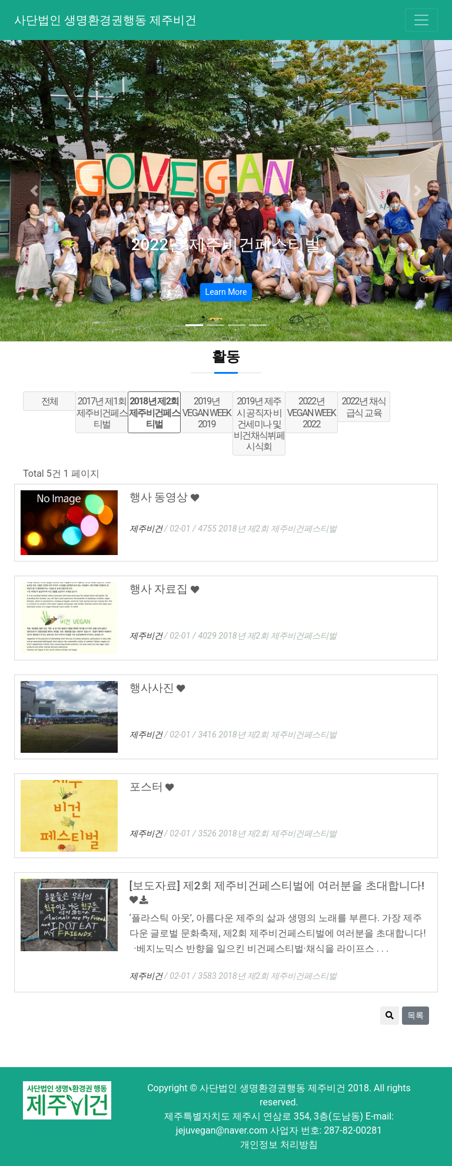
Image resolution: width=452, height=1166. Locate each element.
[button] (34, 190)
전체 (49, 401)
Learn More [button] (226, 292)
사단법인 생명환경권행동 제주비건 (105, 20)
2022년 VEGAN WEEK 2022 (311, 412)
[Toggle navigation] (421, 20)
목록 (415, 1015)
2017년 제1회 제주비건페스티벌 (102, 412)
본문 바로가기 (0, 0)
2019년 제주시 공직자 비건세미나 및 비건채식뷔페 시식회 (259, 424)
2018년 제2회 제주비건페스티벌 (154, 412)
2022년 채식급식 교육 (363, 407)
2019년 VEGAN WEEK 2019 (206, 412)
